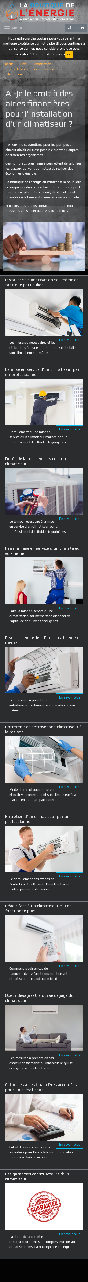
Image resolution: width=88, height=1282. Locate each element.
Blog (23, 64)
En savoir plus (69, 340)
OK (69, 54)
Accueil (10, 64)
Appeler (76, 28)
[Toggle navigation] (13, 28)
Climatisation (41, 64)
